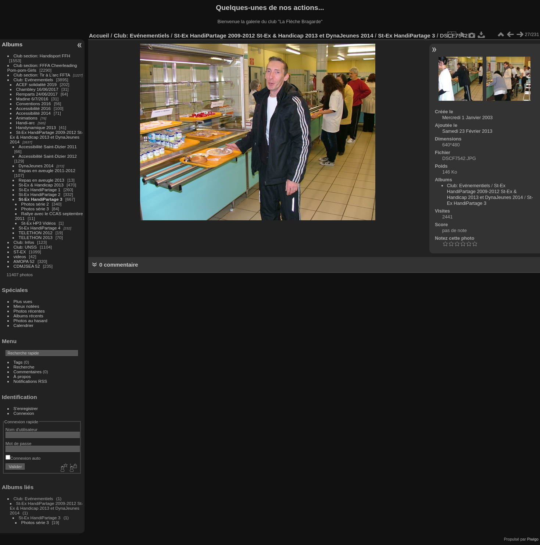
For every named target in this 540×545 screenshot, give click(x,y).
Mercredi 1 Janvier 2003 (467, 117)
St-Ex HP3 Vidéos (38, 223)
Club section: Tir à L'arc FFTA (42, 74)
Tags (18, 362)
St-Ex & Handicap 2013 (41, 184)
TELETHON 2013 (36, 237)
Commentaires (28, 371)
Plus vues (23, 301)
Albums (12, 44)
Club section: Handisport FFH (42, 55)
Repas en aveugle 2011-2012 (47, 170)
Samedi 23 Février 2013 (467, 131)
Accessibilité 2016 (33, 108)
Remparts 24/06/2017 (37, 94)
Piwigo (533, 539)
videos (20, 256)
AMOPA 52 (24, 261)
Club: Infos (24, 242)
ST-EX (20, 251)
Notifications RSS (30, 381)
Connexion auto (23, 458)
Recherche (24, 366)
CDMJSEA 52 (27, 266)
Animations (26, 117)
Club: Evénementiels (33, 79)
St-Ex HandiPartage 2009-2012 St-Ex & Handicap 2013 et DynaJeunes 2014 (46, 137)
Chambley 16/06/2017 (37, 89)
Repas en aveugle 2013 (41, 180)
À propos (22, 376)
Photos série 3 (35, 208)
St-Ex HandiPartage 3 (40, 199)
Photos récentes (29, 311)
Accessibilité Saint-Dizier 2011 (48, 146)
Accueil (99, 35)
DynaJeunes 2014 (36, 165)
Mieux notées (26, 306)
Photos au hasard (30, 320)
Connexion (24, 413)
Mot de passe (19, 443)
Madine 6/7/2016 (32, 98)
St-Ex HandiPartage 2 (40, 194)
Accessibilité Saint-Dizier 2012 (48, 156)
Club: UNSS (25, 247)
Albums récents (28, 315)
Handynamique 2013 (36, 127)
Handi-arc (25, 122)
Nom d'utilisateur (21, 429)
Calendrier (23, 325)
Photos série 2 (35, 204)
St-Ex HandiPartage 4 (40, 227)
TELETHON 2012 (36, 232)
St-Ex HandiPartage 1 (40, 189)
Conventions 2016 (33, 103)
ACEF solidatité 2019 (36, 84)
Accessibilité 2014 (33, 113)
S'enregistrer (26, 408)
